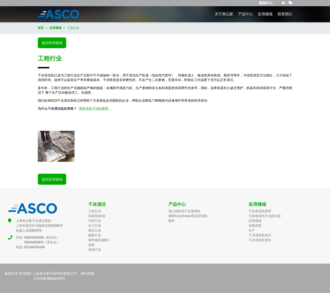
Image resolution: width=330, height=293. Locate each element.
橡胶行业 (94, 235)
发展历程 (255, 225)
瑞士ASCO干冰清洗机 (184, 211)
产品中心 (245, 14)
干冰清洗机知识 (260, 235)
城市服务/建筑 (98, 240)
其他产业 (94, 250)
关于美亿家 (224, 14)
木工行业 (94, 225)
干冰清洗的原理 (260, 211)
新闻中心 (266, 3)
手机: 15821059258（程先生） (38, 237)
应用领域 (265, 14)
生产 (252, 230)
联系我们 (285, 14)
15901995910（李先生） (38, 242)
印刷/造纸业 (96, 216)
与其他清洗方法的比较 (265, 216)
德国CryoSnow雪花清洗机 (187, 216)
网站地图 (87, 273)
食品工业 (94, 230)
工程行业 (94, 211)
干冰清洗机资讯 (260, 240)
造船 (91, 245)
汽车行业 (94, 221)
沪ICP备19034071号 (49, 278)
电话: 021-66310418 (30, 247)
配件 (171, 221)
